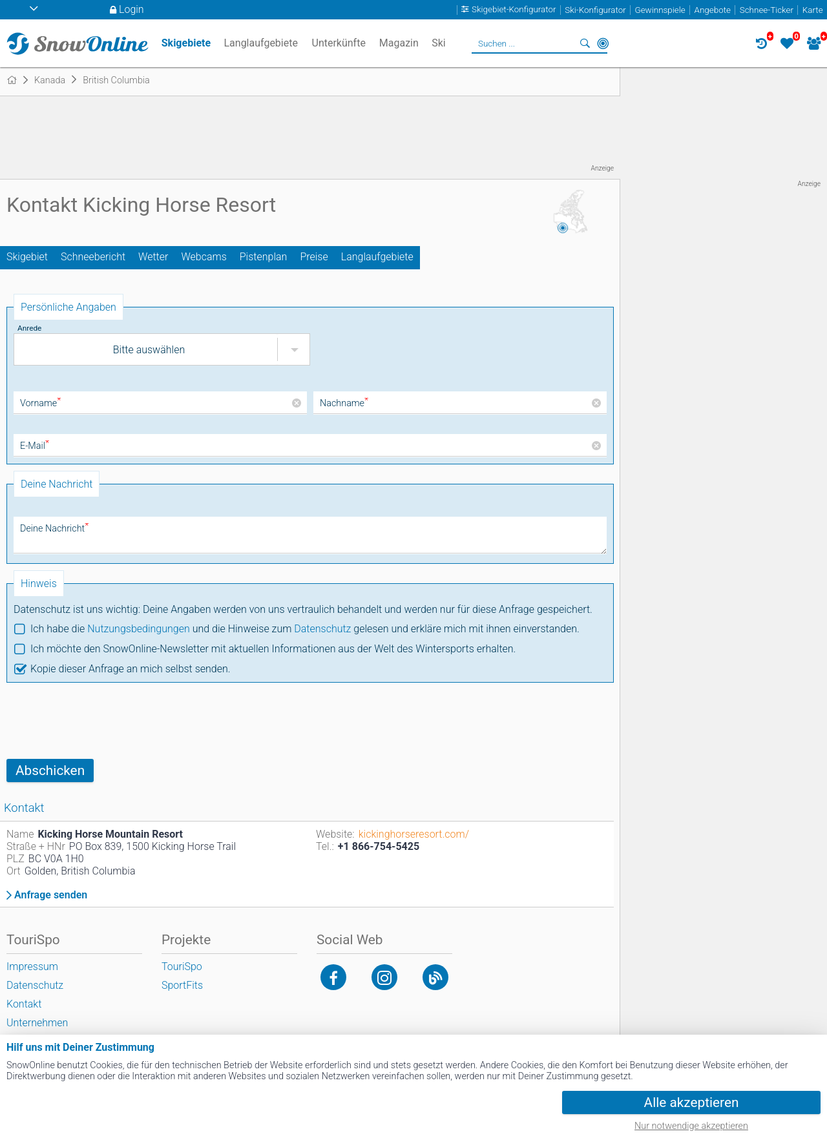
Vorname (40, 403)
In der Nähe (602, 43)
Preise (314, 257)
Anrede (29, 328)
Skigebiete (186, 43)
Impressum (32, 966)
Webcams (203, 257)
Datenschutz (322, 629)
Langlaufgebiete (377, 257)
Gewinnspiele (659, 10)
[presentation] (104, 721)
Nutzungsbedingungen (138, 629)
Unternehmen (37, 1023)
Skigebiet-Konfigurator (514, 10)
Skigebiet (27, 257)
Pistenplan (264, 257)
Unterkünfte (339, 43)
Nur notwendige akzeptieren (691, 1126)
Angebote (713, 10)
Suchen (584, 43)
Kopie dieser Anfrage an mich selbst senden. (130, 669)
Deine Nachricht (54, 528)
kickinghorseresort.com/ (414, 834)
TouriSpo (182, 966)
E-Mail (34, 445)
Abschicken (50, 770)
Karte (812, 10)
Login (131, 9)
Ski (439, 43)
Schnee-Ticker (766, 10)
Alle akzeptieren (691, 1102)
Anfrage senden (50, 895)
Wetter (153, 257)
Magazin (399, 43)
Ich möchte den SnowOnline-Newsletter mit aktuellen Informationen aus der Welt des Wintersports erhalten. (273, 649)
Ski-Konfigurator (595, 10)
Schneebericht (93, 257)
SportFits (182, 985)
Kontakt (23, 1004)
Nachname (344, 403)
